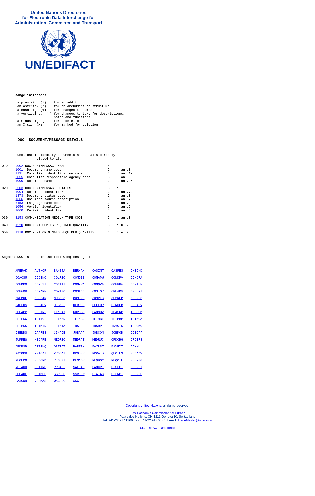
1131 (19, 193)
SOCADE (21, 421)
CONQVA (98, 321)
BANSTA (59, 306)
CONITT (59, 321)
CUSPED (98, 337)
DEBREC (79, 344)
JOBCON (98, 375)
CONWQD (21, 329)
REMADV (79, 405)
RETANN (21, 413)
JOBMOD (117, 375)
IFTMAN (59, 360)
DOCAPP (21, 352)
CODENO (40, 314)
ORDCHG (117, 382)
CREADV (117, 329)
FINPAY (59, 352)
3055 (19, 197)
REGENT (59, 405)
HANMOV (98, 352)
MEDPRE (40, 382)
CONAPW (98, 314)
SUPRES (136, 421)
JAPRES (40, 375)
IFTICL (40, 360)
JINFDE (59, 375)
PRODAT (59, 398)
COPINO (59, 329)
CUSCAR (40, 337)
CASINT (98, 306)
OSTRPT (59, 390)
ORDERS (136, 382)
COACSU (21, 314)
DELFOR (98, 344)
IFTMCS (21, 367)
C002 (19, 184)
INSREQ (79, 367)
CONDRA (136, 314)
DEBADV (40, 344)
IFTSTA (59, 367)
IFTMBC (79, 360)
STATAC (98, 421)
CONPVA (79, 321)
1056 (19, 233)
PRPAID (98, 398)
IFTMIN (40, 367)
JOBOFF (136, 375)
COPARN (40, 329)
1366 (19, 224)
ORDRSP (21, 390)
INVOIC (117, 367)
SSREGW (79, 421)
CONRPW (117, 321)
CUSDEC (59, 337)
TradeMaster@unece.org (195, 470)
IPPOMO (136, 367)
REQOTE (117, 405)
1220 (19, 255)
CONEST (40, 321)
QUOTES (117, 398)
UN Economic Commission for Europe (158, 463)
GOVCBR (79, 352)
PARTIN (79, 390)
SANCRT (98, 413)
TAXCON (21, 428)
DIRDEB (117, 344)
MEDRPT (79, 382)
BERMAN (79, 306)
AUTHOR (40, 306)
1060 (19, 237)
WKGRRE (79, 428)
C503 (19, 210)
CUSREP (117, 337)
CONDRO (21, 321)
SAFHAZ (79, 413)
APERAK (21, 306)
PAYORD (21, 398)
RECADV (136, 398)
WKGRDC (59, 428)
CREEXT (136, 329)
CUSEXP (79, 337)
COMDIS (79, 314)
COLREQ (59, 314)
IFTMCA (136, 360)
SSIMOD (40, 421)
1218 (19, 264)
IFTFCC (21, 360)
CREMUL (21, 337)
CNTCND (136, 306)
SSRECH (59, 421)
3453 (19, 228)
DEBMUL (59, 344)
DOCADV (136, 344)
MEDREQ (59, 382)
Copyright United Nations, (144, 455)
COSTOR (98, 329)
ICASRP (117, 352)
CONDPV (117, 314)
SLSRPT (136, 413)
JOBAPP (79, 375)
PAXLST (98, 390)
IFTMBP (117, 360)
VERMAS (40, 428)
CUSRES (136, 337)
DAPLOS (21, 344)
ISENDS (21, 375)
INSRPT (98, 367)
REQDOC (98, 405)
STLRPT (117, 421)
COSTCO (79, 329)
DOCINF (40, 352)
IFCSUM (136, 352)
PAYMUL (136, 390)
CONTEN (136, 321)
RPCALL (59, 413)
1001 (19, 188)
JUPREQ (21, 382)
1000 (19, 201)
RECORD (40, 405)
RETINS (40, 413)
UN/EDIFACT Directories (157, 477)
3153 (19, 246)
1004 (19, 215)
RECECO (21, 405)
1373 (19, 219)
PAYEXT (117, 390)
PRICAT (40, 398)
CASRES (117, 306)
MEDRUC (98, 382)
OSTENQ (40, 390)
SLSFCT (117, 413)
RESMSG (136, 405)
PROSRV (79, 398)
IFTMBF (98, 360)
